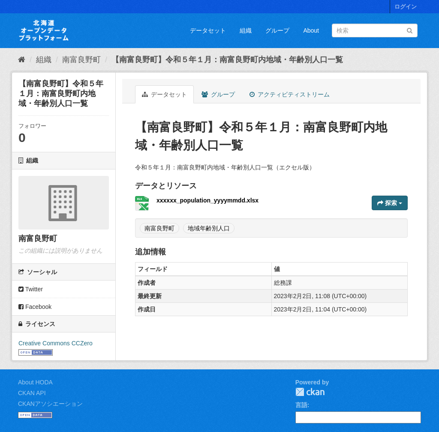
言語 (301, 405)
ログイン (405, 6)
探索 (389, 202)
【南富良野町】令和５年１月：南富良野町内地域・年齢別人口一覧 (227, 59)
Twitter (30, 289)
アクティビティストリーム (290, 94)
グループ (277, 30)
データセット (208, 30)
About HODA (35, 382)
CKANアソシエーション (50, 403)
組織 (246, 30)
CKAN (310, 391)
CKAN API (32, 393)
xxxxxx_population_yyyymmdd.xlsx (207, 200)
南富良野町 (81, 59)
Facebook (34, 306)
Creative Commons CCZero (55, 343)
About (311, 30)
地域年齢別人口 (209, 228)
